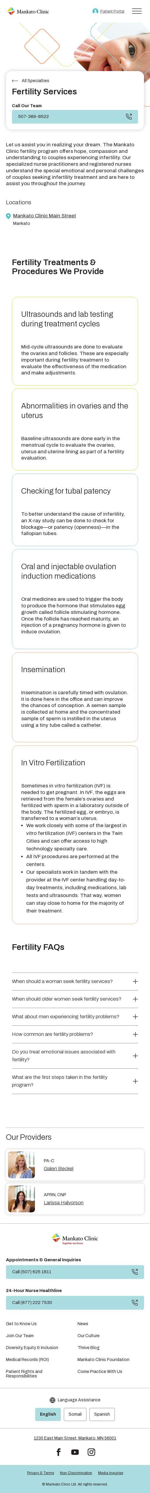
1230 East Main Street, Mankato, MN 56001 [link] (75, 1438)
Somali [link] (75, 1414)
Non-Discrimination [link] (76, 1473)
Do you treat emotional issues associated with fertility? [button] (63, 1055)
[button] (58, 1452)
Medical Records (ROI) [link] (27, 1359)
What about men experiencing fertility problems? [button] (65, 1016)
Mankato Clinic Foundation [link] (103, 1359)
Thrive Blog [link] (89, 1347)
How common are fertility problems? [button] (52, 1034)
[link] (28, 11)
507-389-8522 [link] (33, 116)
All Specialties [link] (35, 81)
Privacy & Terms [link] (40, 1473)
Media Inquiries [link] (110, 1473)
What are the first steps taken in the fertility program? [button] (59, 1081)
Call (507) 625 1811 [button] (31, 1271)
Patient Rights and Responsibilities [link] (24, 1373)
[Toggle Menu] (137, 11)
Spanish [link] (102, 1414)
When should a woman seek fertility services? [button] (62, 981)
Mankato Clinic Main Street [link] (44, 216)
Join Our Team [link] (20, 1336)
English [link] (48, 1414)
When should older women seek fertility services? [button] (66, 999)
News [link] (83, 1324)
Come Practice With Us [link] (100, 1371)
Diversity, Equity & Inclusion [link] (32, 1347)
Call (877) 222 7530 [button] (32, 1302)
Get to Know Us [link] (21, 1324)
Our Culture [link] (89, 1336)
